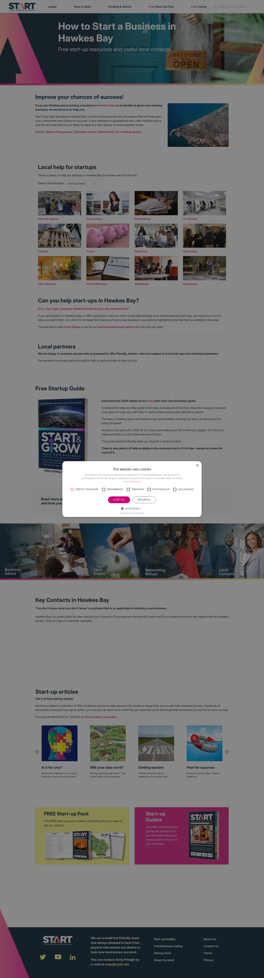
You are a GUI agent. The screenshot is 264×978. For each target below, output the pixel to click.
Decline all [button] (144, 499)
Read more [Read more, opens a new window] (135, 481)
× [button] (197, 465)
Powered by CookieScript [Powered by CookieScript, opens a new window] (132, 513)
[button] (72, 489)
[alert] (132, 489)
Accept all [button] (119, 499)
